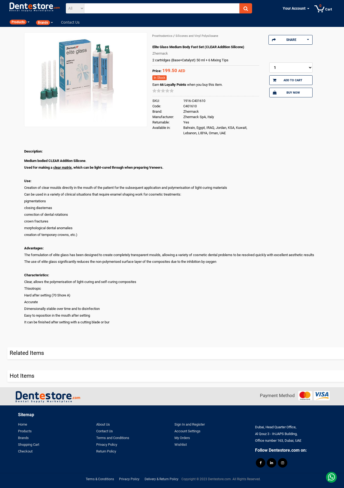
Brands (23, 438)
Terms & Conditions (100, 479)
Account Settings (187, 431)
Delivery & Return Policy (161, 479)
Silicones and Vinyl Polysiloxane (196, 36)
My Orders (182, 438)
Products (25, 431)
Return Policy (106, 451)
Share (290, 40)
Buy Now (286, 92)
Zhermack (160, 53)
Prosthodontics (162, 36)
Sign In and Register (189, 424)
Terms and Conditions (112, 438)
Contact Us (104, 431)
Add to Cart (287, 80)
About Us (103, 424)
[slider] (163, 91)
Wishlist (180, 445)
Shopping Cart (28, 445)
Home (22, 424)
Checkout (25, 451)
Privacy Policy (106, 445)
